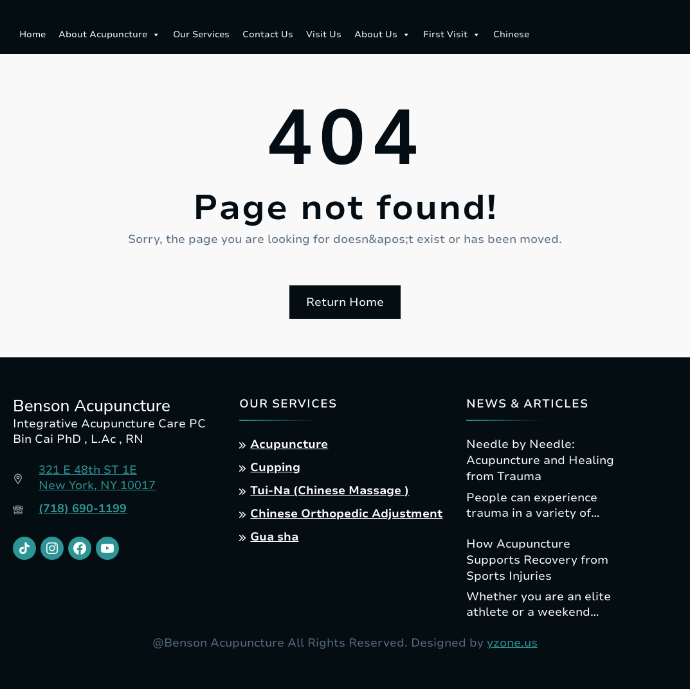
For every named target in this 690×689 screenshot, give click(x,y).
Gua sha (274, 536)
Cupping (275, 467)
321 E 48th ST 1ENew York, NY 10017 (97, 477)
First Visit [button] (451, 35)
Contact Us (267, 34)
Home (32, 34)
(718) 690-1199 (83, 508)
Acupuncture (289, 444)
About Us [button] (382, 35)
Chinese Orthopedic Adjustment (346, 513)
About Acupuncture (109, 35)
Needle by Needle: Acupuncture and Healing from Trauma (540, 460)
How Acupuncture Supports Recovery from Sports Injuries (537, 560)
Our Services (201, 34)
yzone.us (512, 642)
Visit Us (323, 34)
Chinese (511, 34)
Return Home (345, 302)
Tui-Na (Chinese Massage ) (329, 490)
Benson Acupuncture (91, 406)
